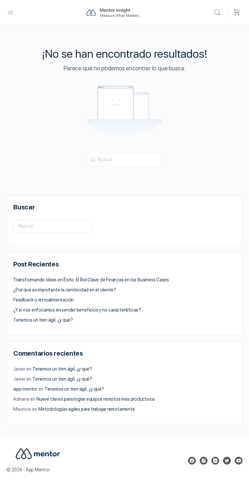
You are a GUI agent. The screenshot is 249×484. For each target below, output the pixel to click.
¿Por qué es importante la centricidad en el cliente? (64, 289)
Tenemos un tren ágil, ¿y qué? (43, 320)
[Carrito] (236, 12)
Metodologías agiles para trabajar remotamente (86, 409)
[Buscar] (218, 12)
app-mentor (25, 389)
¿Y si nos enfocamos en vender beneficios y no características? (77, 310)
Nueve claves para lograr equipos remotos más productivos (95, 399)
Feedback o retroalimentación (43, 299)
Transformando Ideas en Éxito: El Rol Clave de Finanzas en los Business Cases (91, 279)
